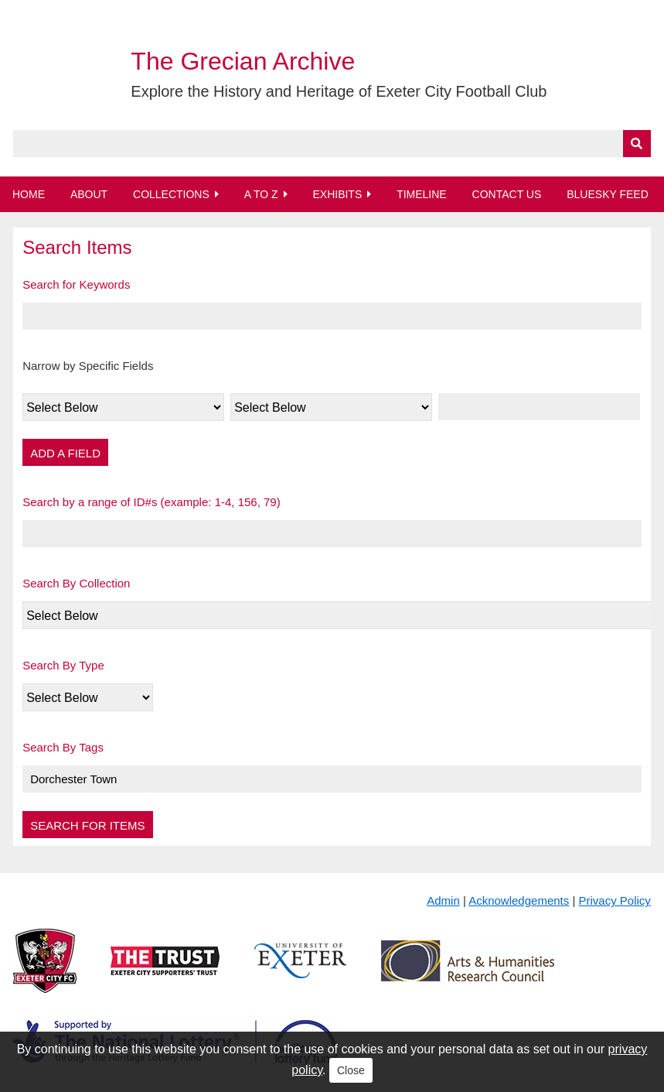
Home (28, 194)
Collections (171, 194)
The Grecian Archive (243, 61)
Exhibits (337, 194)
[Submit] (637, 143)
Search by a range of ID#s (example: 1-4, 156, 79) (151, 501)
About (88, 194)
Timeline (422, 194)
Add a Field (65, 453)
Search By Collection (76, 583)
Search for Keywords (76, 284)
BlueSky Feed (608, 194)
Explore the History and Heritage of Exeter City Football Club (339, 91)
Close (351, 1070)
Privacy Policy (614, 900)
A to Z (261, 194)
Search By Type (63, 665)
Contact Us (507, 194)
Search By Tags (63, 747)
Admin (443, 900)
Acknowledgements (518, 900)
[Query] (332, 143)
